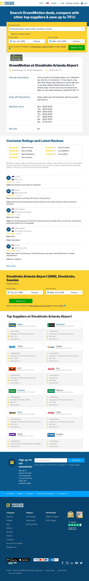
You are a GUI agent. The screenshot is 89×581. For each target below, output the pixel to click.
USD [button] (41, 3)
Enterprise (60, 324)
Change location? (12, 283)
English (51, 3)
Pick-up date (13, 37)
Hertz (20, 412)
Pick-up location (14, 25)
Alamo (20, 324)
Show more (11, 266)
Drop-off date (53, 37)
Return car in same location (20, 34)
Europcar (21, 390)
